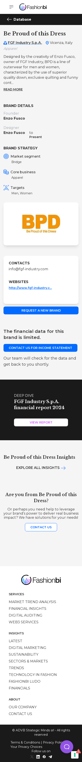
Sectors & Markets (28, 661)
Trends (16, 668)
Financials (19, 688)
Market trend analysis (32, 602)
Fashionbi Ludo (24, 681)
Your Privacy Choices (26, 747)
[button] (66, 746)
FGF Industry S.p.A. (25, 43)
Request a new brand (41, 310)
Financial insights (27, 609)
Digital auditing (25, 615)
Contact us (41, 527)
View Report (41, 422)
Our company (23, 707)
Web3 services (23, 622)
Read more (13, 89)
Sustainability (23, 654)
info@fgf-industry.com (28, 269)
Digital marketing (27, 648)
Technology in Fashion (33, 675)
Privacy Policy (53, 742)
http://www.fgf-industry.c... (30, 288)
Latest (15, 641)
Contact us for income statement (40, 348)
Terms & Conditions (25, 742)
